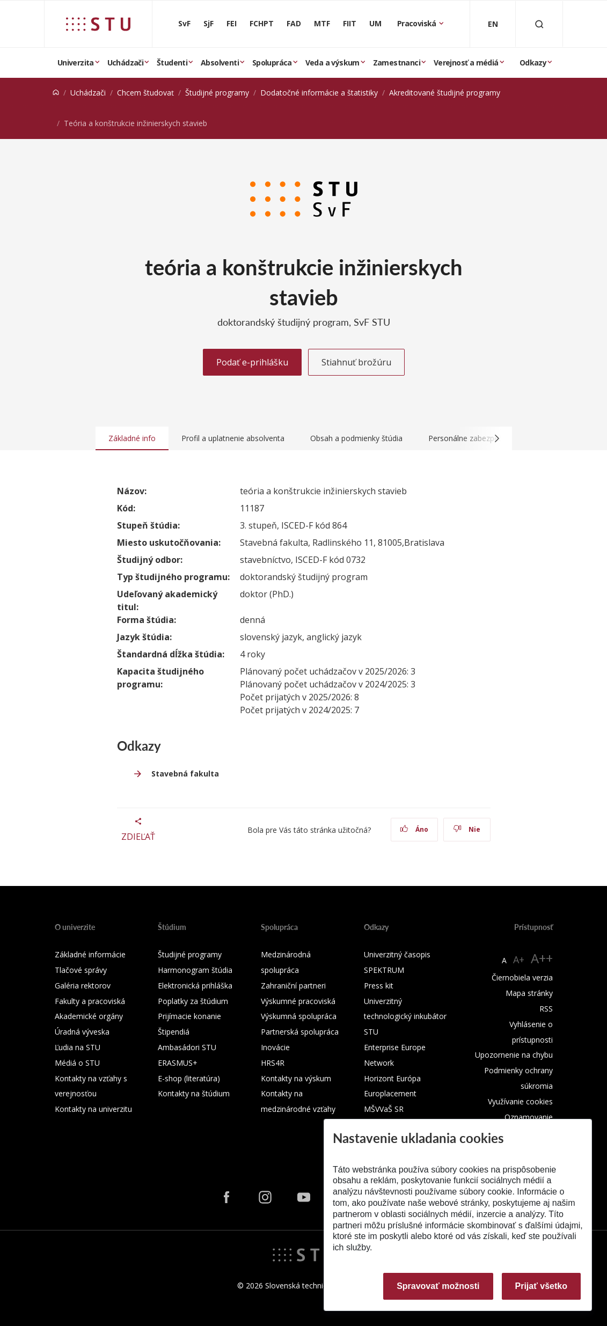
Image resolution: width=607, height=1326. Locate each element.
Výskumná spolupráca (299, 1016)
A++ (542, 958)
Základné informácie (90, 954)
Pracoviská (417, 23)
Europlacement (390, 1093)
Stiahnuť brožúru (356, 362)
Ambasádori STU (187, 1047)
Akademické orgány (89, 1016)
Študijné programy (217, 92)
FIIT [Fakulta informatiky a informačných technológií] (349, 23)
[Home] (56, 92)
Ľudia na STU (77, 1047)
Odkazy (533, 62)
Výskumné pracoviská (298, 1001)
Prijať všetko (541, 1286)
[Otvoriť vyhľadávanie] (539, 24)
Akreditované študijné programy (444, 92)
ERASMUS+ (178, 1063)
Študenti (172, 62)
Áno (414, 829)
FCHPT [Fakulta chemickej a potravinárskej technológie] (262, 23)
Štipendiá (173, 1032)
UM (375, 23)
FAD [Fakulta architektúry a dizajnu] (294, 23)
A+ (518, 959)
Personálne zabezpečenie (472, 438)
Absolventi (220, 62)
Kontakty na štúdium (194, 1093)
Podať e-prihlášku (252, 362)
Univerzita (75, 62)
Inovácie (275, 1047)
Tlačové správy (81, 970)
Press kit (378, 985)
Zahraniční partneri (293, 985)
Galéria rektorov (83, 985)
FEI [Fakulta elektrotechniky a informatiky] (231, 23)
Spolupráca (272, 62)
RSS (546, 1008)
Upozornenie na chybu (514, 1055)
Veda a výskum (332, 62)
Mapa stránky (529, 993)
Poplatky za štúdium (193, 1001)
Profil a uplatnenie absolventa (232, 438)
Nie (466, 829)
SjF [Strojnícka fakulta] (208, 23)
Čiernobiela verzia (522, 977)
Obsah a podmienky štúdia (356, 438)
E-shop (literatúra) (189, 1078)
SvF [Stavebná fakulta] (184, 23)
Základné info (132, 438)
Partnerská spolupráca (300, 1032)
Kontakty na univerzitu (93, 1109)
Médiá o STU (77, 1063)
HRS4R (272, 1063)
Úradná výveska (82, 1032)
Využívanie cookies (520, 1101)
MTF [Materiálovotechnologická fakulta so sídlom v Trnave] (322, 23)
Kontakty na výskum (296, 1078)
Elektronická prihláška (195, 985)
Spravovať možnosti (438, 1286)
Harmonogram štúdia (195, 970)
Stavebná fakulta (185, 773)
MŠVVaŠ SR (384, 1109)
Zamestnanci (396, 62)
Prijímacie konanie (189, 1016)
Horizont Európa (392, 1078)
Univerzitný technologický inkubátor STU (405, 1016)
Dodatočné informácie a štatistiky (319, 92)
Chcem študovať (145, 92)
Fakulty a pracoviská (90, 1001)
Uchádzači (125, 62)
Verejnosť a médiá (466, 62)
